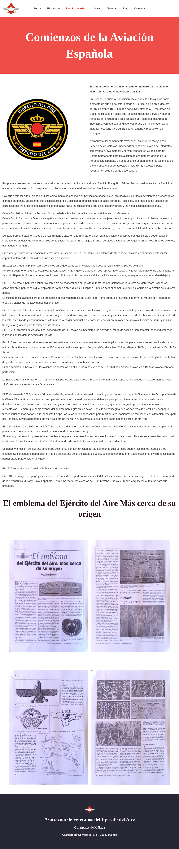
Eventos (112, 8)
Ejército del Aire (77, 8)
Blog (125, 8)
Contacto (139, 8)
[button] (58, 8)
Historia (53, 8)
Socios (98, 8)
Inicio (38, 8)
